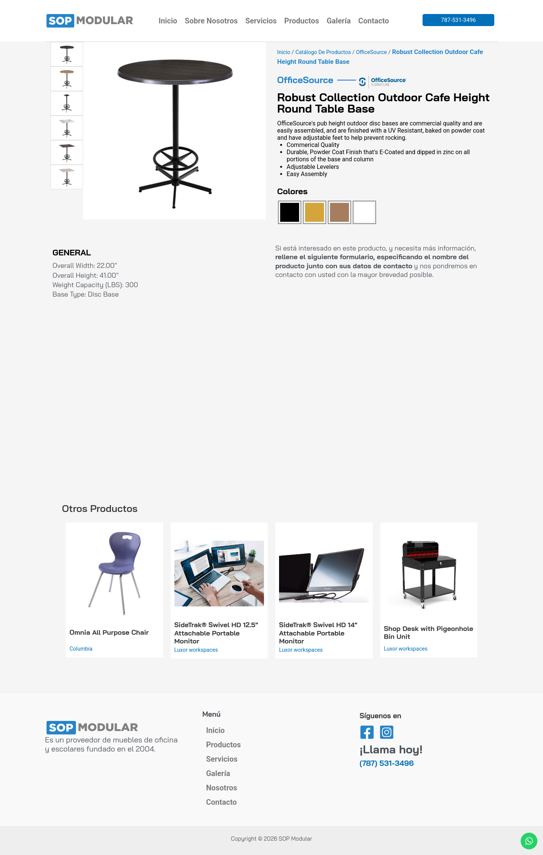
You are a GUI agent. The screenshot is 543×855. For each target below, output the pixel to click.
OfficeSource (375, 52)
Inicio (168, 20)
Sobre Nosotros (211, 20)
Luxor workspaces (197, 649)
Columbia (81, 648)
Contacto (373, 20)
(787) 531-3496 (386, 740)
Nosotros (221, 782)
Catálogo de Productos (325, 52)
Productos (301, 20)
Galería (339, 20)
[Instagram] (386, 709)
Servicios (260, 20)
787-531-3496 (458, 20)
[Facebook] (367, 709)
